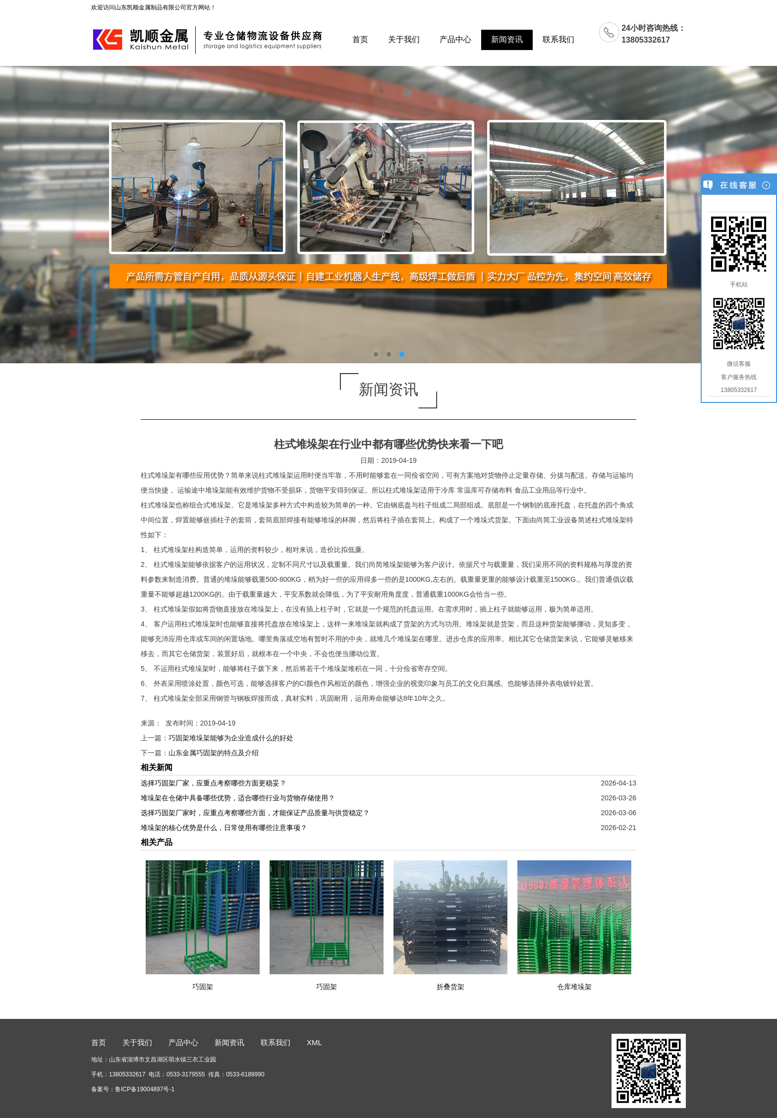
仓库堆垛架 (574, 987)
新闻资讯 (507, 39)
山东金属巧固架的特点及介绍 (213, 753)
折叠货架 (450, 987)
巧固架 (202, 987)
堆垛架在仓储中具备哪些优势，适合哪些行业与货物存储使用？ (238, 798)
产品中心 (455, 39)
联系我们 (558, 39)
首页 (360, 39)
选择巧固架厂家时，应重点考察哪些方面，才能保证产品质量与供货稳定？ (255, 813)
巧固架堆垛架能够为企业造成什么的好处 (230, 738)
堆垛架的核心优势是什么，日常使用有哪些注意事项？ (224, 828)
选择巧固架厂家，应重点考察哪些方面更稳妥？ (213, 783)
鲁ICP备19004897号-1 (144, 1089)
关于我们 (404, 39)
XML (314, 1042)
